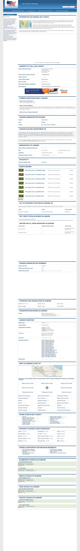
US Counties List (31, 10)
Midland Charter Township (62, 398)
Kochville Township (61, 400)
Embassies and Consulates (62, 10)
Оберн (24, 306)
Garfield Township (41, 410)
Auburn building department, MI (32, 129)
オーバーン (25, 303)
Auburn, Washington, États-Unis (49, 355)
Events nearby (25, 166)
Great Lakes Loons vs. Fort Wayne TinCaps (35, 170)
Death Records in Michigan (56, 449)
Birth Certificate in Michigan (28, 449)
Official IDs (24, 451)
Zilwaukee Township (22, 407)
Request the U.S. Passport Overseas (58, 452)
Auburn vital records (46, 84)
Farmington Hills (41, 440)
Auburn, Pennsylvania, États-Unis (49, 354)
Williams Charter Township (35, 378)
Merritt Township (26, 424)
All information (7, 16)
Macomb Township (22, 438)
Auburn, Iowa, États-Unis (47, 345)
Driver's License (53, 451)
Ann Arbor (40, 433)
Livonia (58, 436)
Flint (58, 440)
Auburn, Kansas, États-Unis (48, 346)
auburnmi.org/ (45, 79)
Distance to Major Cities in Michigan (34, 429)
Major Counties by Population (45, 10)
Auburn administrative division (32, 117)
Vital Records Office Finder (18, 10)
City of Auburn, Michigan (30, 4)
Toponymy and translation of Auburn (35, 301)
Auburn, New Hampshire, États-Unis (49, 352)
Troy (58, 438)
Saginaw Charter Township (43, 405)
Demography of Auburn (29, 145)
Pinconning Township (54, 422)
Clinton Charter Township (43, 436)
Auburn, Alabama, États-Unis (48, 340)
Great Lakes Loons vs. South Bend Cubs (34, 183)
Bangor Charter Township (62, 403)
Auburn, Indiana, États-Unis (48, 344)
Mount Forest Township (55, 423)
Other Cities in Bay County (30, 414)
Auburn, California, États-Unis (48, 341)
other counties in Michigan (50, 124)
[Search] (75, 7)
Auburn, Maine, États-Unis (47, 349)
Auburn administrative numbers (32, 263)
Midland (20, 400)
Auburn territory (26, 320)
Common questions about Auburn (33, 98)
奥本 (62, 306)
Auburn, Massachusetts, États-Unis (49, 350)
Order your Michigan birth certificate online (51, 86)
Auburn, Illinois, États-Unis (47, 343)
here (58, 62)
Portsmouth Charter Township (63, 410)
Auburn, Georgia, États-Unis (48, 342)
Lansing (58, 433)
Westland (20, 440)
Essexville (40, 407)
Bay (42, 124)
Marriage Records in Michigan (29, 450)
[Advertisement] (47, 47)
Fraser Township (53, 421)
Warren (58, 431)
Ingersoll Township (42, 403)
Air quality (24, 159)
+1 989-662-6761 (45, 74)
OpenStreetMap (55, 376)
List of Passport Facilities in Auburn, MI (36, 203)
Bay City (20, 403)
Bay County (35, 140)
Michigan (43, 122)
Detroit (19, 431)
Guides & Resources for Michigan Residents (37, 447)
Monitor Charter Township (48, 378)
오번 (62, 303)
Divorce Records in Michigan (56, 450)
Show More (20, 199)
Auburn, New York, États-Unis (48, 353)
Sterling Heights (21, 433)
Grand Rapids (41, 431)
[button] (33, 367)
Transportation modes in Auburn (33, 311)
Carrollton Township (22, 410)
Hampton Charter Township (56, 417)
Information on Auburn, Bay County (34, 17)
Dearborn (20, 436)
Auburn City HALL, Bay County (31, 66)
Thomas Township (61, 407)
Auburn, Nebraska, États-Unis (48, 351)
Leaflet (46, 376)
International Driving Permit (28, 452)
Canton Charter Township (43, 438)
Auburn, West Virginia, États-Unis (49, 356)
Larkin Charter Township (23, 405)
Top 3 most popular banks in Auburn (34, 216)
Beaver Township (41, 398)
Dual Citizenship (26, 454)
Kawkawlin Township (42, 400)
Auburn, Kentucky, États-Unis (48, 347)
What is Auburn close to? (30, 363)
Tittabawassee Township (60, 378)
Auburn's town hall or (27, 140)
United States (44, 119)
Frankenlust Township (66, 392)
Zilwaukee (59, 405)
